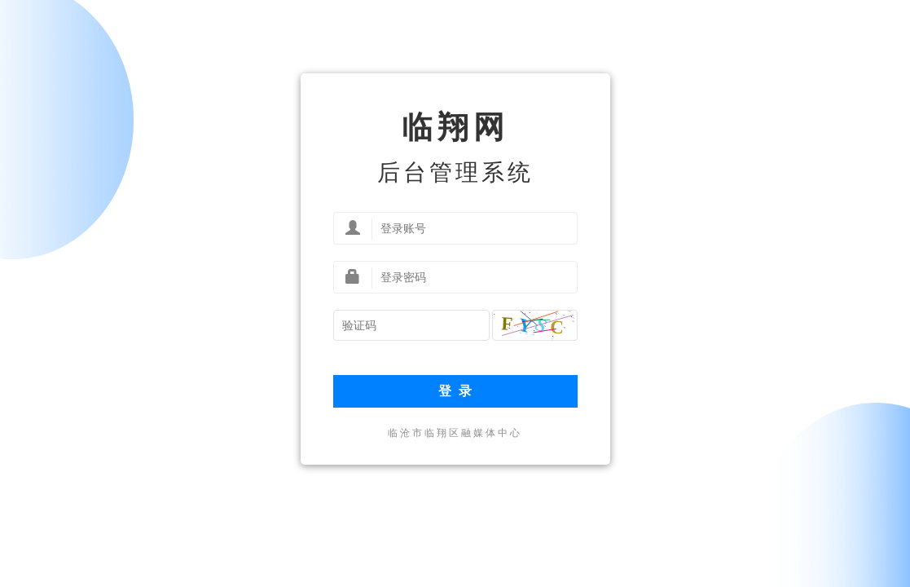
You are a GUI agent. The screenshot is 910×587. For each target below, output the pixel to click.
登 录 (455, 391)
